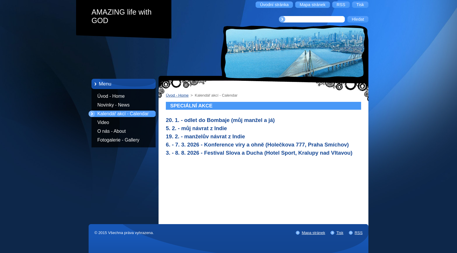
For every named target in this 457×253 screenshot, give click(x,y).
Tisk (339, 233)
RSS (359, 233)
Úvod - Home (111, 96)
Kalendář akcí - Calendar (123, 113)
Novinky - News (113, 104)
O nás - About (111, 131)
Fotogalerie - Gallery (118, 139)
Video (103, 122)
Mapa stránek (313, 233)
